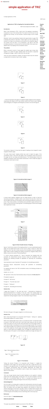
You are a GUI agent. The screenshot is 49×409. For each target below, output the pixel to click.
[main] (24, 7)
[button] (1, 1)
